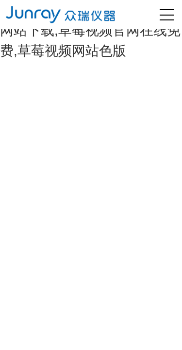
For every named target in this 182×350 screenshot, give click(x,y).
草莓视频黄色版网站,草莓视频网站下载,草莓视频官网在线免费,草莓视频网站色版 (90, 30)
